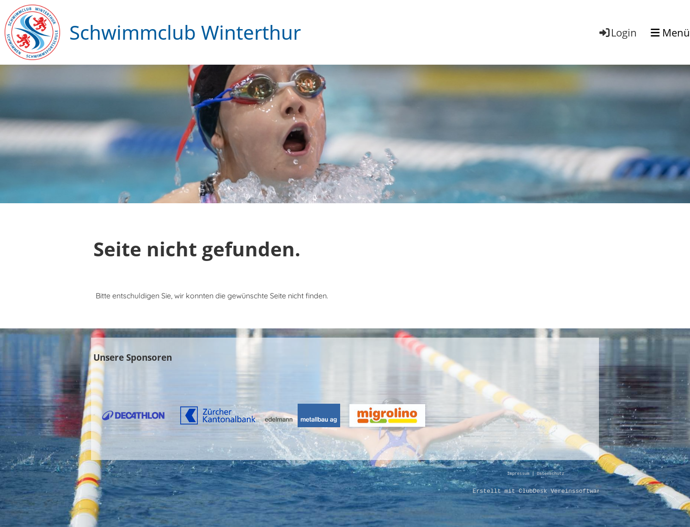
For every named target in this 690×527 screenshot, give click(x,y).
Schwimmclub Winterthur (185, 32)
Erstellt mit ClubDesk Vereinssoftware (538, 491)
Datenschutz (550, 474)
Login (617, 32)
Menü (670, 32)
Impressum (518, 474)
